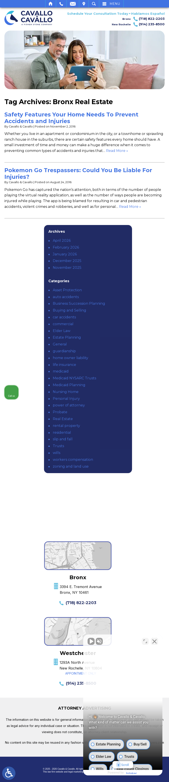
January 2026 (113, 254)
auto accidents (114, 297)
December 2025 (115, 261)
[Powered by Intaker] (131, 772)
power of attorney (117, 405)
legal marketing (75, 772)
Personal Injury (115, 399)
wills (105, 453)
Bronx (143, 19)
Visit (83, 3)
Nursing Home (114, 392)
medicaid (109, 371)
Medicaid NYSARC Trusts (123, 378)
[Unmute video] (91, 641)
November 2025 (115, 268)
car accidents (113, 317)
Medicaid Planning (117, 385)
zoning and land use (119, 466)
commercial (111, 324)
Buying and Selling (118, 310)
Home (51, 3)
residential (110, 432)
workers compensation (121, 459)
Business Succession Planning (127, 303)
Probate (108, 412)
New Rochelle (138, 24)
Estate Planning (115, 337)
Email (73, 3)
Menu (115, 4)
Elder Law (110, 331)
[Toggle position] (145, 641)
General (108, 344)
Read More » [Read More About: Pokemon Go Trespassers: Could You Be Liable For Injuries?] (130, 207)
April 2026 (110, 240)
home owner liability (119, 358)
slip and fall (111, 439)
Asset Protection (115, 290)
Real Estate (111, 419)
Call (61, 3)
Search (94, 3)
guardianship (113, 351)
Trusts (107, 446)
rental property (115, 426)
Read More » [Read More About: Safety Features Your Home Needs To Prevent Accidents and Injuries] (117, 151)
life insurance (113, 365)
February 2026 (114, 247)
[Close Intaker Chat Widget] (154, 641)
